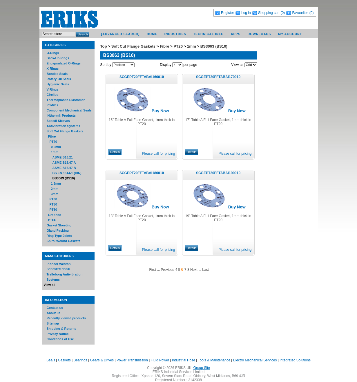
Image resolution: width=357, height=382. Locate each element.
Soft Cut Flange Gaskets (65, 131)
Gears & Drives (102, 360)
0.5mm (56, 147)
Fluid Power (160, 360)
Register (227, 13)
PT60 (53, 209)
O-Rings (53, 53)
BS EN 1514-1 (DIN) (66, 173)
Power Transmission (132, 360)
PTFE (52, 220)
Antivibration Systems (63, 126)
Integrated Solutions (295, 360)
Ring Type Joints (59, 235)
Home (152, 34)
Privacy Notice (58, 334)
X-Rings (53, 68)
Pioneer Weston (59, 264)
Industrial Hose (183, 360)
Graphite (54, 215)
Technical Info (208, 34)
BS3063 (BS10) (63, 178)
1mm (55, 152)
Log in (246, 13)
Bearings (80, 360)
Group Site (201, 368)
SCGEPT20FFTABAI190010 (218, 173)
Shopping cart (269, 13)
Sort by (105, 65)
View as (237, 65)
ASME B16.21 (62, 157)
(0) (282, 13)
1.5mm (56, 183)
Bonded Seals (57, 73)
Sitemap (53, 323)
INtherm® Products (61, 115)
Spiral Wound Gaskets (64, 241)
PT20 (53, 141)
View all (49, 284)
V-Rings (53, 89)
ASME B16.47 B (64, 168)
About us (54, 313)
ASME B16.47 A (64, 162)
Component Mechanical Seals (69, 110)
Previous (167, 270)
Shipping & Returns (62, 328)
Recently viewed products (66, 318)
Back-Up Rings (58, 58)
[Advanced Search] (120, 34)
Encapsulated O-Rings (64, 63)
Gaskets (64, 360)
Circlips (52, 94)
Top (103, 46)
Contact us (55, 307)
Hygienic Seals (58, 84)
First (152, 270)
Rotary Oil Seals (59, 79)
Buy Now (160, 111)
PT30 (53, 199)
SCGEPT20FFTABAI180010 (141, 173)
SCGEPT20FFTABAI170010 (218, 77)
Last (205, 270)
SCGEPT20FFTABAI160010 (141, 77)
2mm (55, 188)
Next (193, 270)
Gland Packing (58, 230)
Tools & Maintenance (214, 360)
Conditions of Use (60, 339)
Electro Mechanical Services (255, 360)
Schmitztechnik (58, 269)
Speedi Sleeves (58, 120)
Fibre (52, 136)
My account (290, 34)
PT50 (53, 204)
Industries (175, 34)
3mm (55, 194)
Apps (235, 34)
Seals (50, 360)
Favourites (300, 13)
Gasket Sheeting (59, 225)
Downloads (259, 34)
